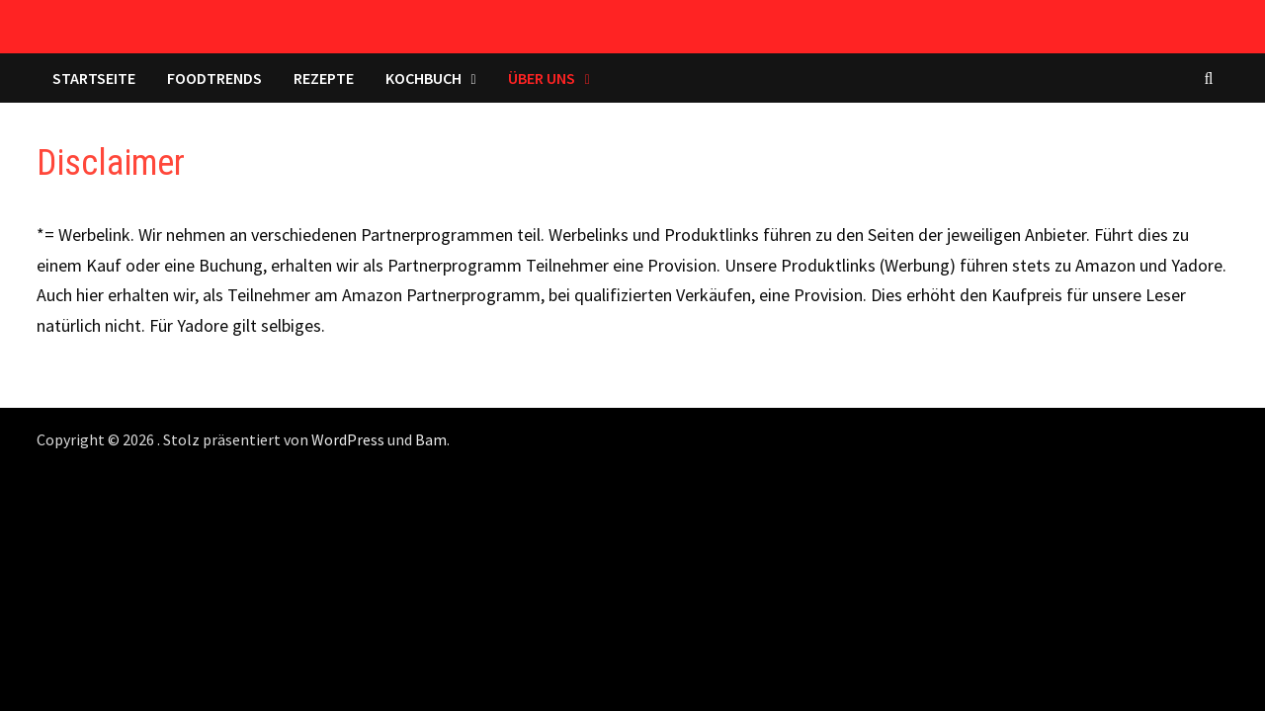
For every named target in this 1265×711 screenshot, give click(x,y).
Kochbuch (423, 78)
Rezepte (324, 78)
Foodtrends (214, 78)
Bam (431, 439)
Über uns (541, 78)
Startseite (93, 78)
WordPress (347, 439)
